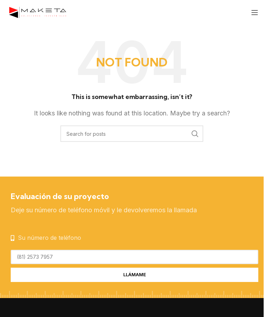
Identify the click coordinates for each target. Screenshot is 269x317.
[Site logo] (37, 11)
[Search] (131, 133)
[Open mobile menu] (255, 12)
